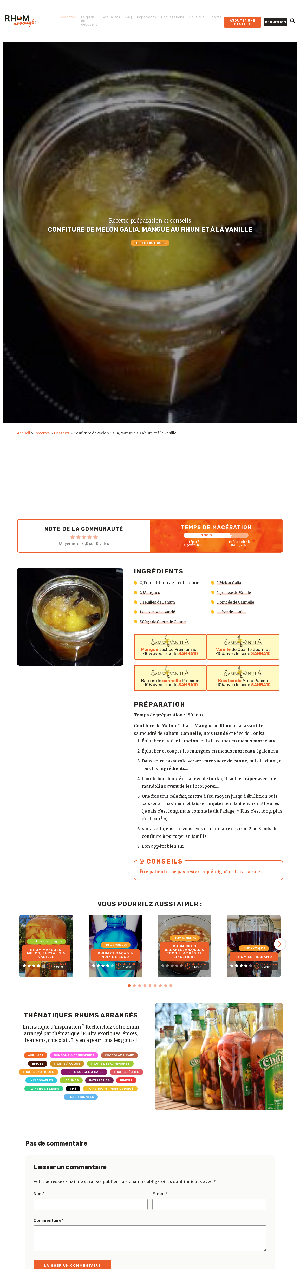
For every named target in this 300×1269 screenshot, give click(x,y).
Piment (126, 1080)
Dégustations (172, 17)
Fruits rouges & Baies (83, 1072)
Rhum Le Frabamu (253, 956)
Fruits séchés (126, 1072)
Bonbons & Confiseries (74, 1055)
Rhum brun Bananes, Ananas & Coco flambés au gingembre (184, 950)
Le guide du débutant (89, 21)
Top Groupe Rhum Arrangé (110, 1088)
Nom (39, 1194)
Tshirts (215, 17)
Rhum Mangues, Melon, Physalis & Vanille (46, 952)
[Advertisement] (150, 477)
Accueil (23, 433)
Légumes (71, 1080)
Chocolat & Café (119, 1055)
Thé (73, 1088)
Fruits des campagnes (110, 1063)
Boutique (197, 17)
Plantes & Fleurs (43, 1088)
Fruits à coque (67, 1063)
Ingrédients (146, 17)
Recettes (68, 17)
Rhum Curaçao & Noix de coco (115, 954)
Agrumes (35, 1055)
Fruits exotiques (150, 243)
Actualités (111, 17)
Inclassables (41, 1080)
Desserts (61, 433)
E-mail (159, 1194)
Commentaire (48, 1221)
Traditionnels (81, 1097)
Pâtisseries (99, 1080)
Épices (37, 1063)
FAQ (128, 17)
